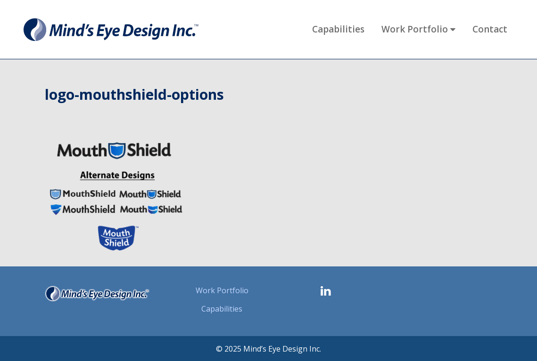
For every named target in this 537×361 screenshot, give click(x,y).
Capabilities (221, 309)
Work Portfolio (222, 290)
